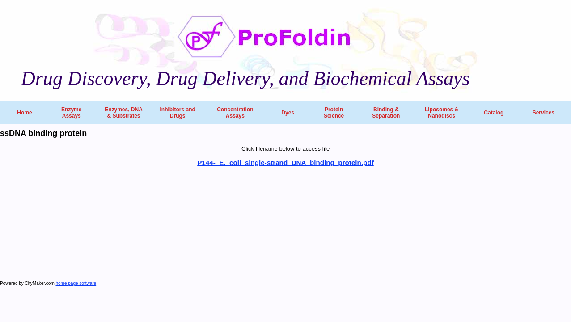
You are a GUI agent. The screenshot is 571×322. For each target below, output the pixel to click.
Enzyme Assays (71, 112)
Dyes (287, 113)
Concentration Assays (235, 112)
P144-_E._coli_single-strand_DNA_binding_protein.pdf (285, 162)
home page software (76, 283)
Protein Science (334, 112)
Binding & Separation (386, 112)
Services (543, 113)
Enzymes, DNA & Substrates (124, 112)
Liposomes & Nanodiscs (441, 112)
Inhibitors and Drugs (177, 112)
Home (24, 113)
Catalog (493, 113)
